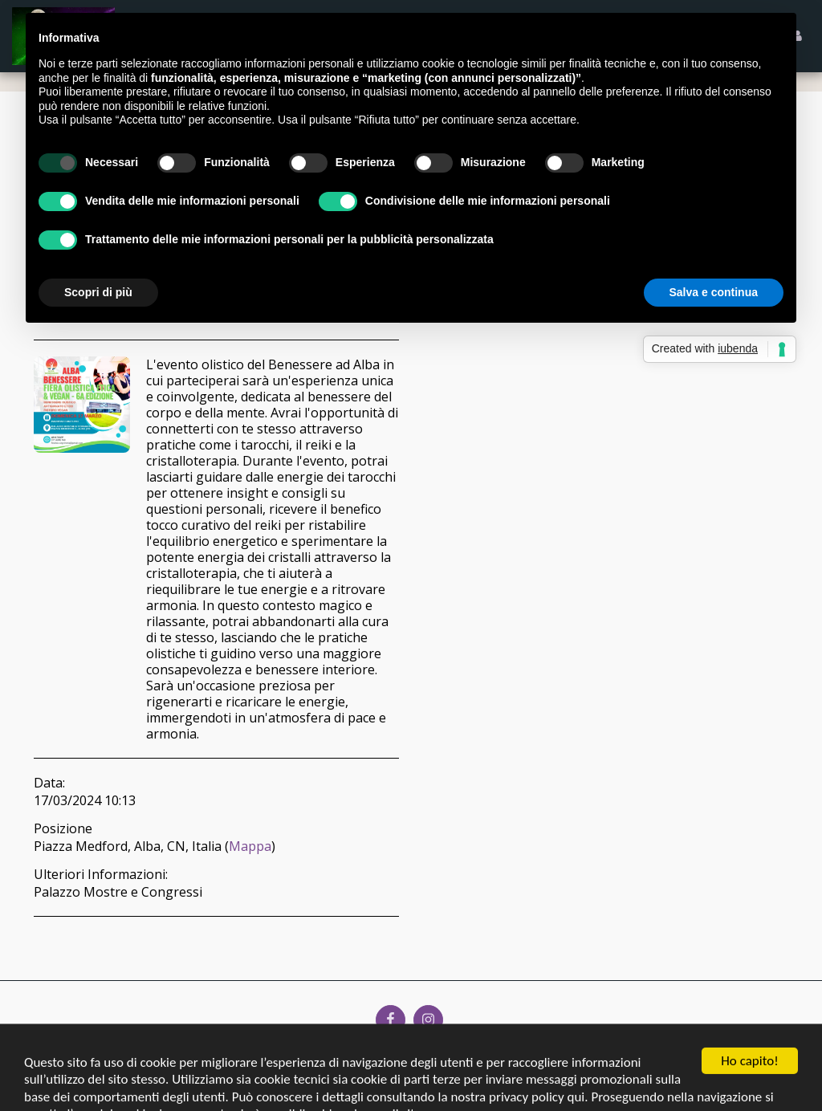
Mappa (250, 846)
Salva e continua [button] (713, 282)
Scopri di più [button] (98, 282)
